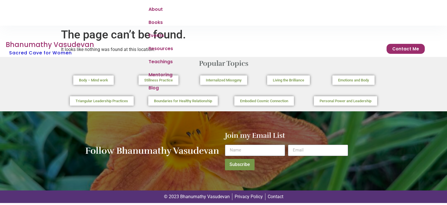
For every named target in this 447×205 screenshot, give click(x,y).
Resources (230, 10)
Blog (321, 10)
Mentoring (296, 10)
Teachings (263, 10)
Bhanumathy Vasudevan (50, 6)
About (156, 10)
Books (178, 10)
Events (202, 10)
